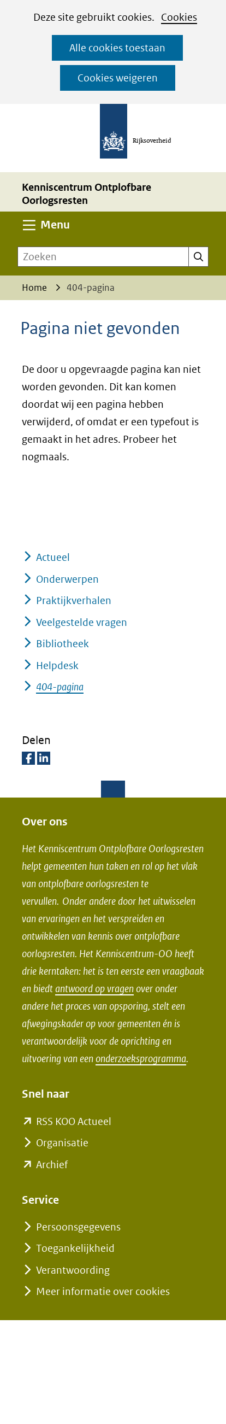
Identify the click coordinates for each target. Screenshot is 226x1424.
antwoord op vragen (94, 988)
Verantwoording (73, 1270)
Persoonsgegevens (78, 1227)
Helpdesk (57, 665)
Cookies (179, 17)
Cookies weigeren (118, 78)
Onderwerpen (67, 579)
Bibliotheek (62, 643)
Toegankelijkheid (75, 1248)
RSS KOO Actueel (73, 1121)
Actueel (53, 557)
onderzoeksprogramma (141, 1058)
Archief (52, 1164)
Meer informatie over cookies (103, 1291)
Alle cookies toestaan (117, 48)
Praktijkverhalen (73, 600)
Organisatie (62, 1142)
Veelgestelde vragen (81, 622)
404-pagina (60, 687)
